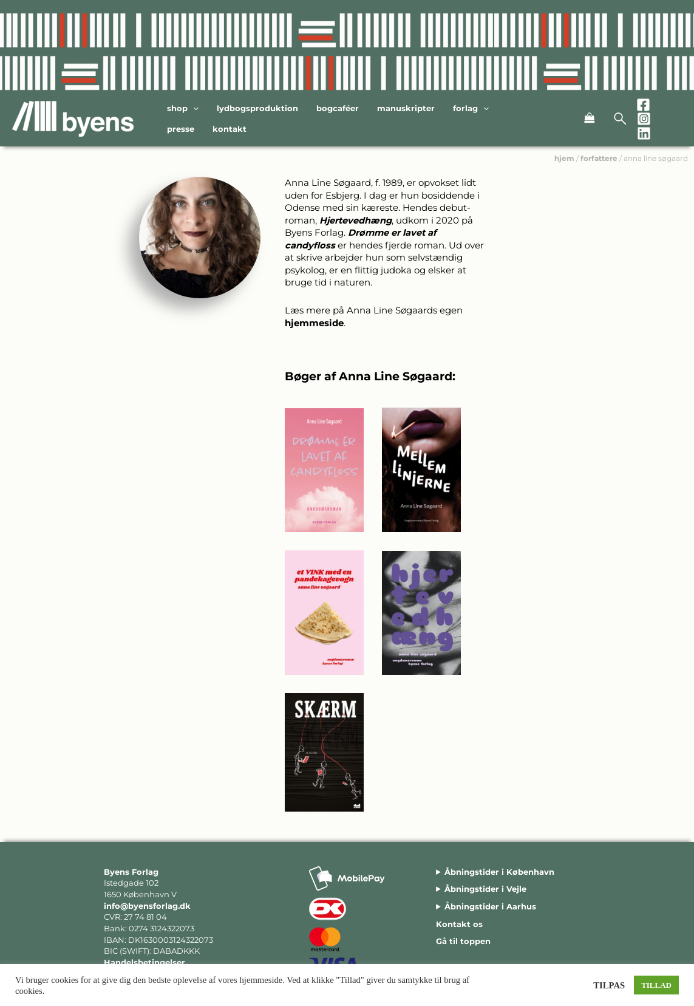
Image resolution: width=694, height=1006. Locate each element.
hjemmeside (314, 323)
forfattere (598, 158)
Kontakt (230, 129)
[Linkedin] (644, 133)
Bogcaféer (337, 108)
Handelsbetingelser (144, 962)
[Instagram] (644, 119)
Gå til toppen (463, 941)
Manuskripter (406, 108)
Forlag (471, 108)
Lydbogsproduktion (257, 108)
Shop (183, 108)
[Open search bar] (620, 119)
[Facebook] (643, 105)
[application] (193, 108)
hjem (564, 158)
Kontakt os (459, 924)
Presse (180, 129)
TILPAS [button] (609, 985)
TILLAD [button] (656, 985)
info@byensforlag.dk (147, 906)
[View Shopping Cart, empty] (577, 119)
